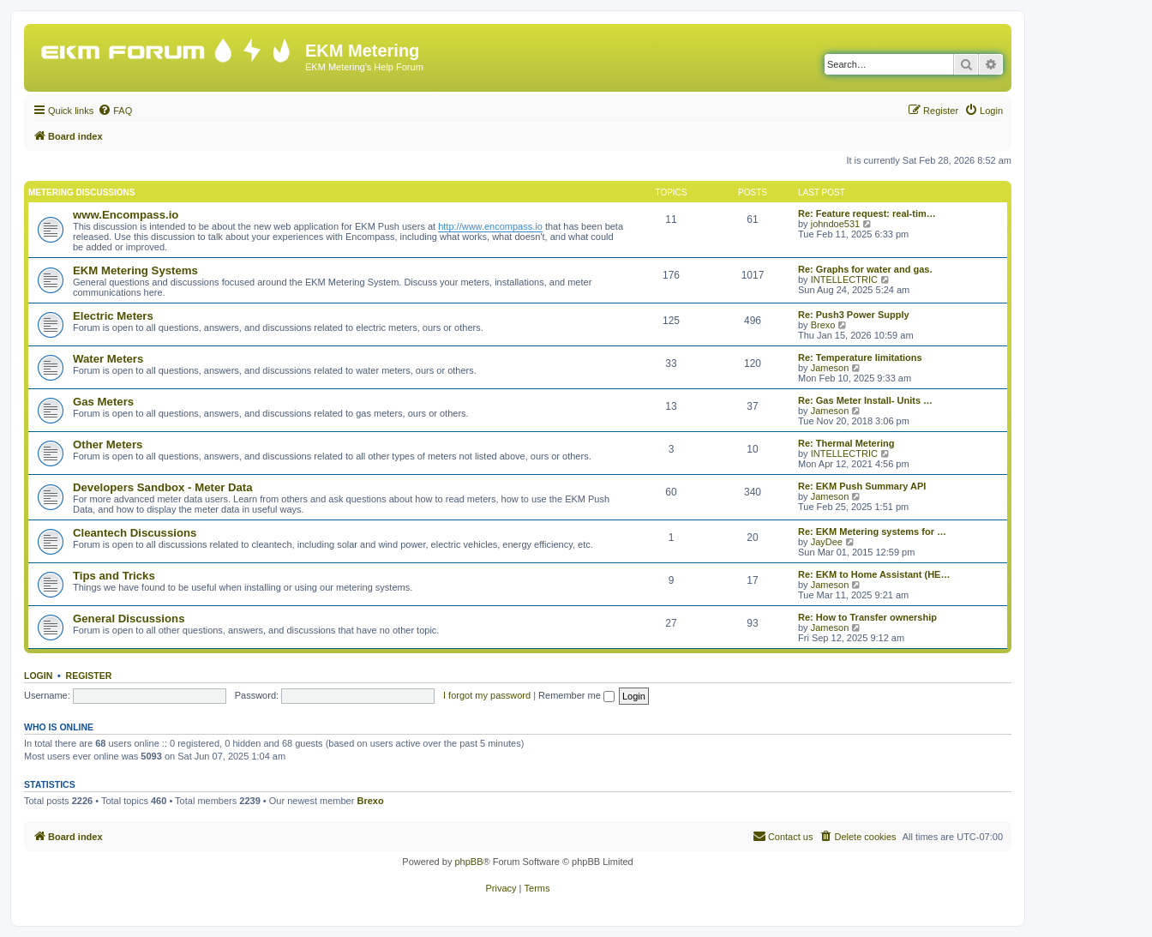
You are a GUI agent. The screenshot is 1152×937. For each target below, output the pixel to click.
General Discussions (128, 618)
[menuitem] (115, 110)
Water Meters (108, 358)
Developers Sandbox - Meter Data (163, 487)
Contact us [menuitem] (783, 836)
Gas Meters (103, 401)
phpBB (468, 861)
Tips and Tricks (114, 575)
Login (38, 675)
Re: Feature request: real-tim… (867, 213)
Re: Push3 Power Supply (853, 314)
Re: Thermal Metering (846, 443)
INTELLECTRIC (844, 279)
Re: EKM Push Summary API (862, 486)
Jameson (830, 368)
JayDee (827, 542)
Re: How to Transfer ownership (867, 617)
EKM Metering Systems (135, 270)
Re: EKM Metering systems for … (872, 531)
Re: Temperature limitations (860, 357)
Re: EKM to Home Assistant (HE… (874, 574)
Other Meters (107, 444)
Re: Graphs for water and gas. (865, 269)
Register (89, 675)
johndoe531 (836, 224)
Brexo (823, 325)
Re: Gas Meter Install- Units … (865, 400)
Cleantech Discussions (134, 532)
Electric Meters (113, 315)
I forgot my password (487, 695)
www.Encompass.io (125, 214)
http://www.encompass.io (490, 226)
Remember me (576, 695)
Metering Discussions (81, 192)
